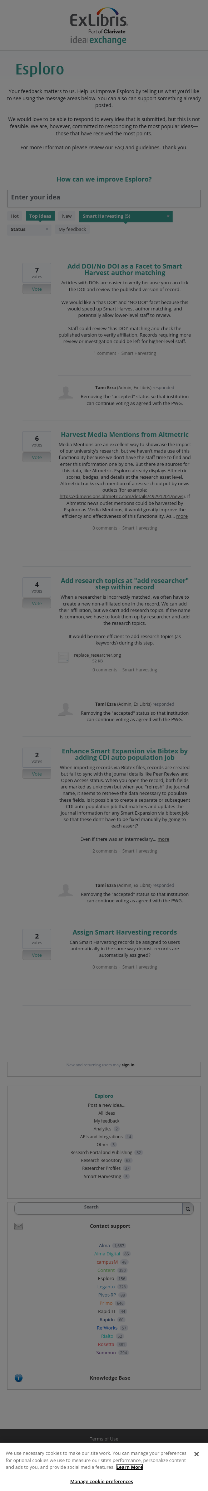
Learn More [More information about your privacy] (129, 1472)
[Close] (196, 1459)
